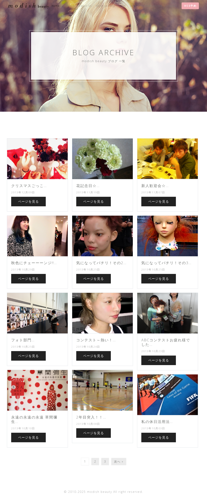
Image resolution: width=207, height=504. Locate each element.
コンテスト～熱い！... (96, 339)
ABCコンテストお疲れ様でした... (165, 342)
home (56, 6)
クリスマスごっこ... (29, 185)
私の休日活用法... (157, 421)
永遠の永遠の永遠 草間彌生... (34, 419)
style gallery (105, 6)
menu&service (151, 6)
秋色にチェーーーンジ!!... (34, 262)
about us (85, 6)
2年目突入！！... (91, 417)
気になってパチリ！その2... (101, 262)
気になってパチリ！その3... (166, 262)
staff (122, 6)
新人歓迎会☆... (155, 185)
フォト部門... (23, 339)
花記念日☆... (88, 185)
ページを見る (28, 201)
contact (172, 6)
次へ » (118, 461)
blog (133, 6)
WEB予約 (190, 6)
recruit (69, 6)
